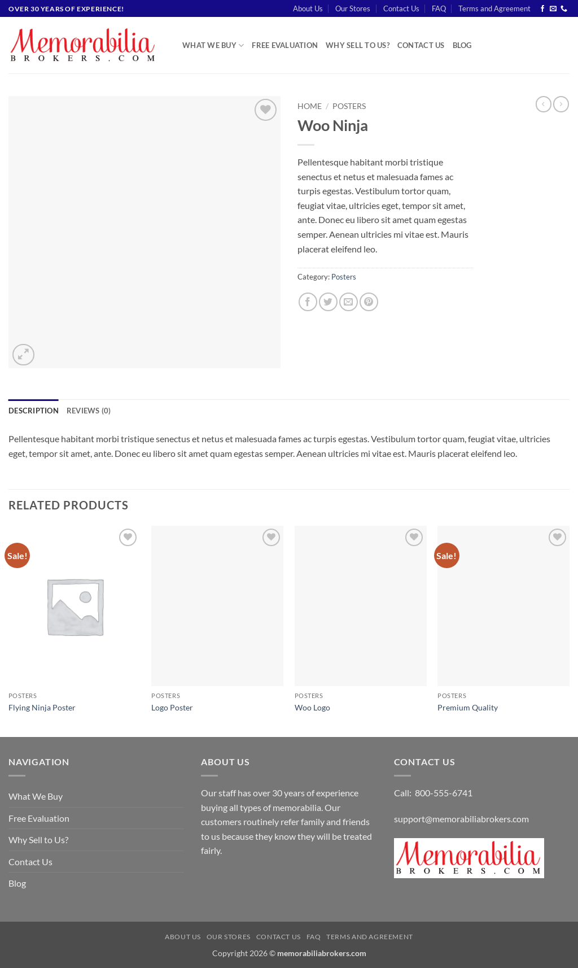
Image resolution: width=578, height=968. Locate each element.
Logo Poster (172, 707)
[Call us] (564, 9)
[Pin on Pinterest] (369, 302)
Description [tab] (33, 410)
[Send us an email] (553, 9)
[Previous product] (561, 104)
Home (309, 106)
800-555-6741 (443, 792)
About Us (308, 8)
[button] (23, 355)
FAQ (439, 8)
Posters (349, 106)
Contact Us (401, 8)
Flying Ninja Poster (42, 707)
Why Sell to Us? (357, 45)
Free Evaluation (285, 45)
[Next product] (543, 104)
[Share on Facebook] (308, 302)
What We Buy (213, 45)
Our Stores (352, 8)
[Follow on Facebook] (542, 9)
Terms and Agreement (494, 8)
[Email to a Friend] (348, 302)
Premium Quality (467, 707)
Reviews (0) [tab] (89, 410)
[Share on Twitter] (328, 302)
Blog (462, 45)
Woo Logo (312, 707)
